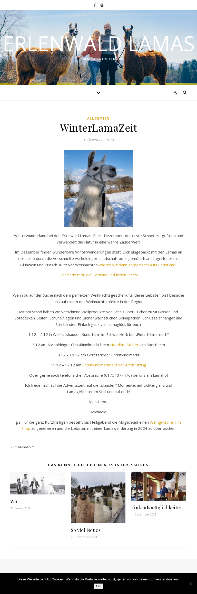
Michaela (26, 446)
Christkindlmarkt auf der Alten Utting (114, 364)
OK (98, 586)
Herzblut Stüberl (124, 344)
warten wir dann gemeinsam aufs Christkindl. (138, 264)
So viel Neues (86, 530)
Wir (14, 501)
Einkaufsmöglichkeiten (157, 507)
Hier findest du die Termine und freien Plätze (98, 274)
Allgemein (98, 118)
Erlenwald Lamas (99, 43)
